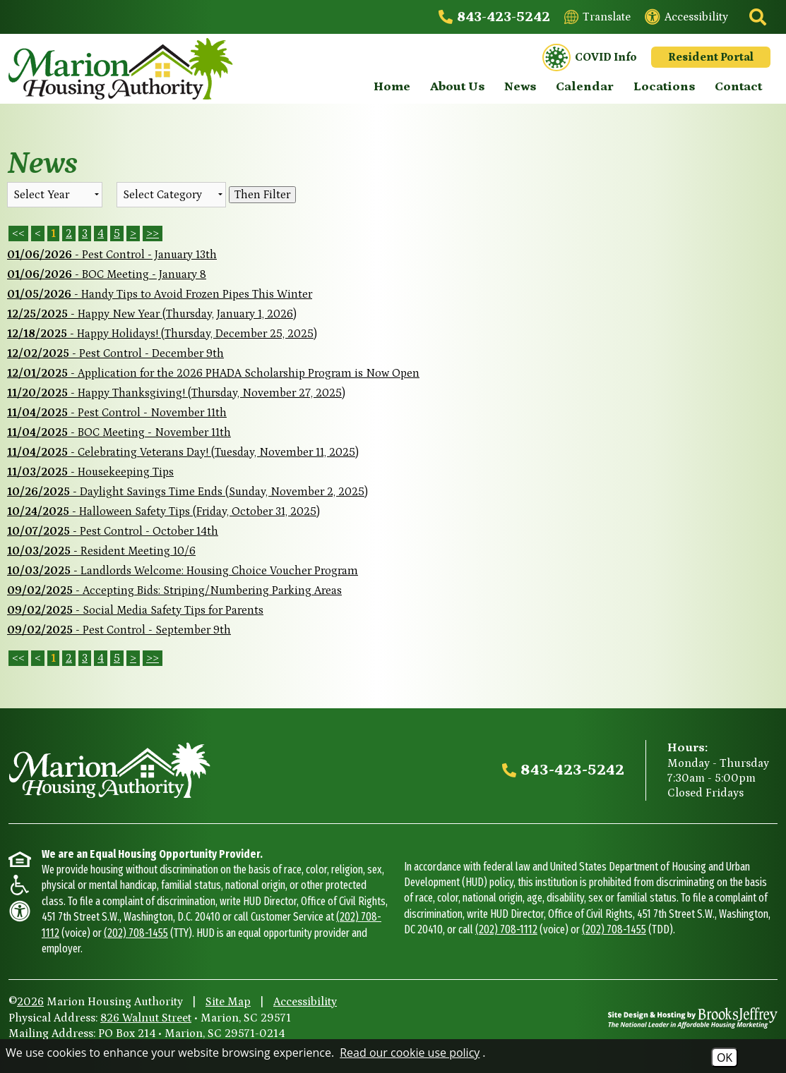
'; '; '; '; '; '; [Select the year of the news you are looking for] (54, 194)
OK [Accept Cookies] (724, 1057)
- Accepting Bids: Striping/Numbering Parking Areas (174, 590)
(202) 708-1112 (506, 929)
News (520, 87)
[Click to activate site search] (756, 16)
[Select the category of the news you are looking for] (171, 194)
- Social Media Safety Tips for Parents (135, 610)
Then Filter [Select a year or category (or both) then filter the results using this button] (262, 194)
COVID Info (589, 58)
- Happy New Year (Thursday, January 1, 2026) (152, 314)
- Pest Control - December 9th (115, 353)
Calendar (585, 87)
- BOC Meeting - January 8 (106, 274)
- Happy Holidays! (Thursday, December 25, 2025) (162, 333)
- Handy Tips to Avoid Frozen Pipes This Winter (159, 294)
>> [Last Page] (152, 233)
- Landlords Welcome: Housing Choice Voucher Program (182, 570)
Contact (738, 87)
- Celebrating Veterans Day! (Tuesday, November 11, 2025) (183, 452)
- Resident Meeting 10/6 (101, 551)
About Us (457, 87)
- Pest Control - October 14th (112, 531)
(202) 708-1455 (136, 933)
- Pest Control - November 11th (117, 412)
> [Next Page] (133, 233)
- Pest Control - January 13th (112, 254)
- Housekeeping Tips (90, 472)
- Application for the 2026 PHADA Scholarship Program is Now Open (213, 373)
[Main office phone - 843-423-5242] (494, 17)
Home (392, 87)
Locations (664, 87)
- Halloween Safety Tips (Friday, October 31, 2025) (163, 511)
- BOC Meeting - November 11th (119, 432)
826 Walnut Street (145, 1018)
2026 (30, 1001)
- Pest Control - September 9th (119, 630)
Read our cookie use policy (410, 1052)
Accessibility (305, 1001)
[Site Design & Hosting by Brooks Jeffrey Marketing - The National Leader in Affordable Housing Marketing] (693, 1018)
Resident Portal (711, 57)
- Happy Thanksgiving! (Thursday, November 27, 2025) (176, 393)
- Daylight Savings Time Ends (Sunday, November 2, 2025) (187, 491)
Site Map (228, 1001)
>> (152, 658)
